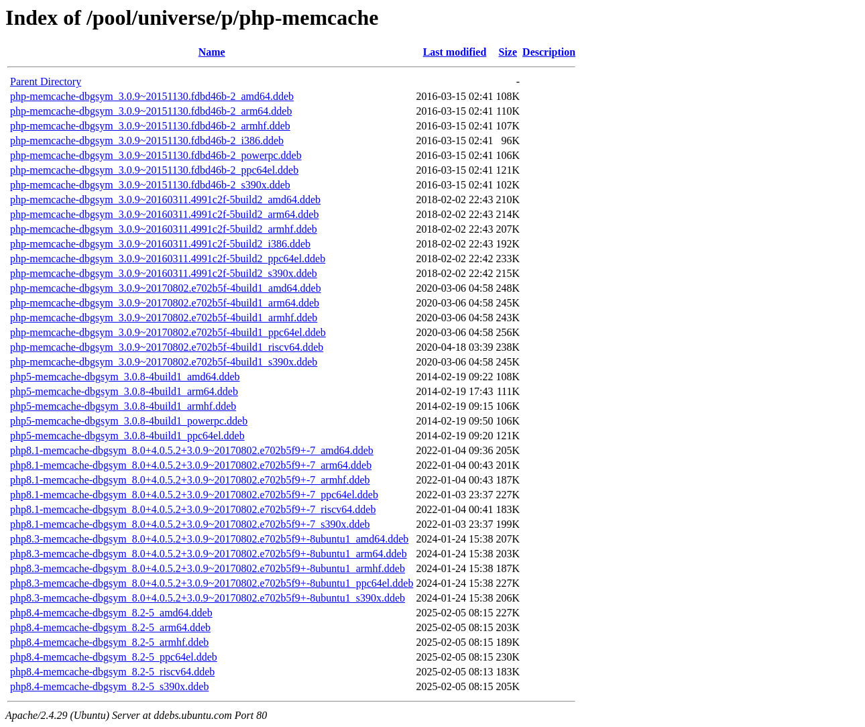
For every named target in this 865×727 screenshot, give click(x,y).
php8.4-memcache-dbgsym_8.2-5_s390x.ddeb (109, 686)
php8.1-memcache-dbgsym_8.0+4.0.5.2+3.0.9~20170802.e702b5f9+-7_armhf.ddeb (190, 480)
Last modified (455, 52)
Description (548, 52)
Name (211, 52)
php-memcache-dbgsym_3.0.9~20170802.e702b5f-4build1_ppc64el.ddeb (168, 332)
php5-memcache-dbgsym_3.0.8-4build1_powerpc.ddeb (128, 421)
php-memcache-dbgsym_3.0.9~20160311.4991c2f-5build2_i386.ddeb (160, 243)
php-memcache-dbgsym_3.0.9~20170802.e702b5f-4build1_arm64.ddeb (164, 303)
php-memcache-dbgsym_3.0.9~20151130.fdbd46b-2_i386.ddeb (147, 140)
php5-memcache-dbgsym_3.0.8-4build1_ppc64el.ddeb (127, 435)
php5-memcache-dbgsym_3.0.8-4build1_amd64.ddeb (125, 376)
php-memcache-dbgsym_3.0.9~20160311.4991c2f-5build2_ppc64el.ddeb (167, 258)
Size (508, 52)
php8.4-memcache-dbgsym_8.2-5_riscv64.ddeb (112, 671)
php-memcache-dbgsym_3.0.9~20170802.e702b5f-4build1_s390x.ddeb (163, 362)
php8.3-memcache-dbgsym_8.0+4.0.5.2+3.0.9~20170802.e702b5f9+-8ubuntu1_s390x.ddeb (207, 598)
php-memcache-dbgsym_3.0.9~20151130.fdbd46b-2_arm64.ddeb (151, 111)
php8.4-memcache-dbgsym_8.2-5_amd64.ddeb (111, 612)
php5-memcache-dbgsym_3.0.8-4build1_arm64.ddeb (124, 391)
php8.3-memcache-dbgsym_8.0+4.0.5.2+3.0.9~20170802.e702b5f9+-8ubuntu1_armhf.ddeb (207, 568)
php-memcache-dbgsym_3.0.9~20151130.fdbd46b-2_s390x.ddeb (150, 184)
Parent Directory (45, 81)
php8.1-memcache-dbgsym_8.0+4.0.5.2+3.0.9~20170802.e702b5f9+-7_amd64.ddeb (191, 450)
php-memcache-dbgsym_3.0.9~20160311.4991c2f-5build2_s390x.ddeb (163, 273)
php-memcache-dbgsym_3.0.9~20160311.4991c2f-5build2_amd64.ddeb (165, 199)
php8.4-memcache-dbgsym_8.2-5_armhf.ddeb (109, 642)
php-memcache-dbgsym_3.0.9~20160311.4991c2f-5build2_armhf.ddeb (163, 229)
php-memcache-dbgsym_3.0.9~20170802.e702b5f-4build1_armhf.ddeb (163, 317)
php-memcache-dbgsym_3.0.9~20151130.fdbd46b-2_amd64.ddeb (152, 96)
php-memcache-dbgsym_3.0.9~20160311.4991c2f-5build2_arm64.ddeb (164, 214)
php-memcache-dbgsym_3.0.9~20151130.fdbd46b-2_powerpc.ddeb (156, 155)
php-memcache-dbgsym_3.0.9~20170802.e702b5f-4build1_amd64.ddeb (165, 288)
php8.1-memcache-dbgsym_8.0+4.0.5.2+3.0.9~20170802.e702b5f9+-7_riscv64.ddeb (193, 509)
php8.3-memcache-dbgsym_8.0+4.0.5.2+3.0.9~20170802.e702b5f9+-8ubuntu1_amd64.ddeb (209, 539)
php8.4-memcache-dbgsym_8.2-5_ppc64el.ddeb (113, 657)
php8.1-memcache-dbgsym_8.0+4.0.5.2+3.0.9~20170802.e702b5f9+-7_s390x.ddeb (190, 524)
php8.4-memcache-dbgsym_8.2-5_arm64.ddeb (110, 627)
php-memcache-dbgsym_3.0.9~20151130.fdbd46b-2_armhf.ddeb (150, 125)
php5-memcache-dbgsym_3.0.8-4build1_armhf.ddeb (123, 406)
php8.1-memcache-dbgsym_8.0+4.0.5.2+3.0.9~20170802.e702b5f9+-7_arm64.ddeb (190, 465)
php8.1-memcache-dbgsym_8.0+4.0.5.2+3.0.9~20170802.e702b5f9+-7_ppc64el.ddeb (194, 494)
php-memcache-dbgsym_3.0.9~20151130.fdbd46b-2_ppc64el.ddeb (154, 170)
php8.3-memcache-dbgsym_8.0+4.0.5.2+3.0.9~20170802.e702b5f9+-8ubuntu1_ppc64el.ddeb (211, 583)
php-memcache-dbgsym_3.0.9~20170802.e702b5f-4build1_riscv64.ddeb (166, 347)
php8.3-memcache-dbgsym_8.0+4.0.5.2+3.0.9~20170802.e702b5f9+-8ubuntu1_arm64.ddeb (208, 553)
